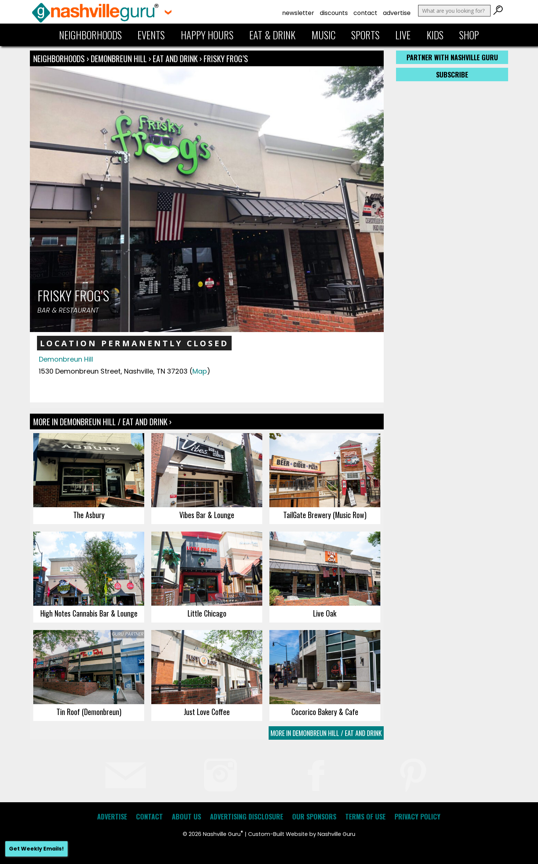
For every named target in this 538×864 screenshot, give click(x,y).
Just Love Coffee (207, 711)
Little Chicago (207, 613)
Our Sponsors (314, 816)
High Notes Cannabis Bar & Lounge (88, 613)
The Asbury (89, 514)
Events (151, 34)
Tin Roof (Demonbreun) (88, 711)
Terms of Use (365, 816)
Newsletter (298, 13)
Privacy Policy (417, 816)
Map (199, 371)
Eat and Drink (175, 58)
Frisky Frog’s (226, 58)
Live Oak (324, 613)
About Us (186, 816)
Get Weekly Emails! (36, 848)
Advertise (397, 13)
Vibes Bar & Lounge (206, 514)
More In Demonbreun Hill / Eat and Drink (326, 733)
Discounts (334, 13)
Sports (365, 34)
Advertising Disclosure (246, 816)
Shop (469, 34)
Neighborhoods (90, 34)
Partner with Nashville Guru (452, 57)
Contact (365, 13)
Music (324, 34)
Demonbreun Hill (120, 58)
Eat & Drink (272, 34)
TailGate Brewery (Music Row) (325, 514)
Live (403, 34)
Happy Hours (207, 34)
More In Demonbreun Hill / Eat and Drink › (102, 422)
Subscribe (452, 74)
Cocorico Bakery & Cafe (324, 711)
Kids (435, 34)
